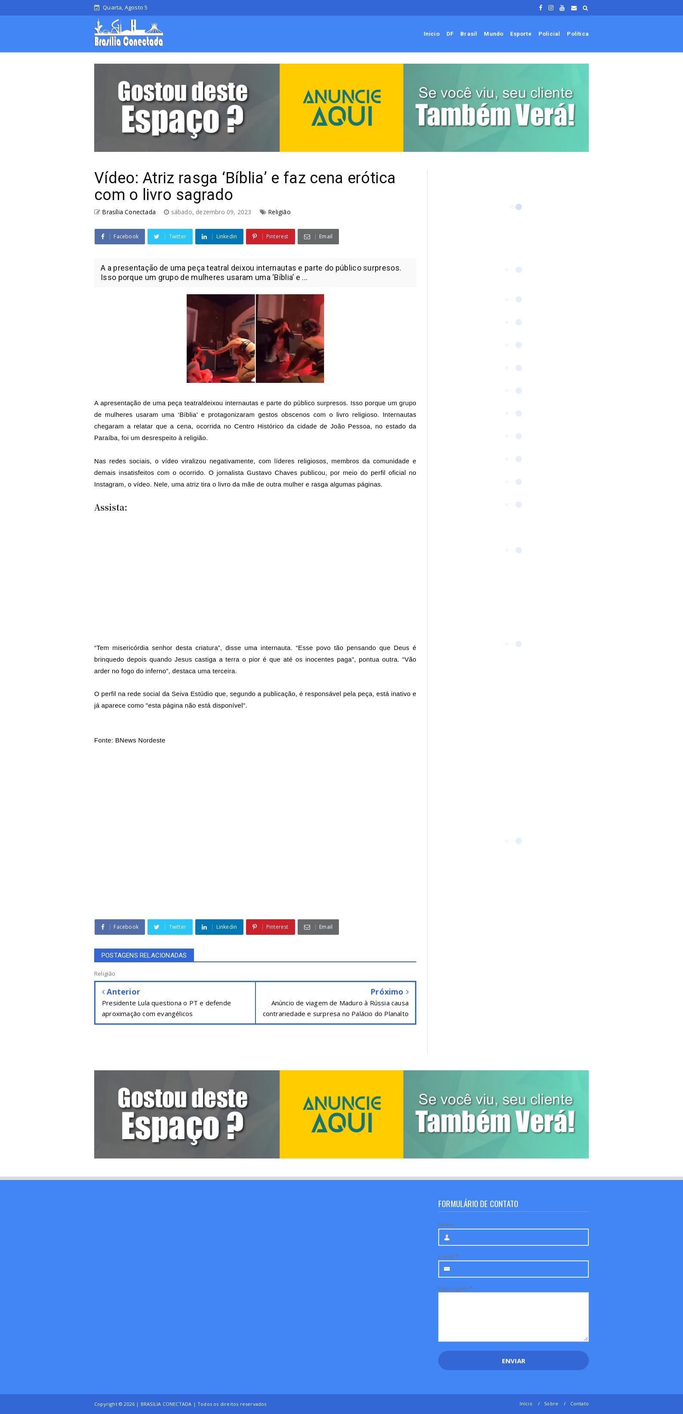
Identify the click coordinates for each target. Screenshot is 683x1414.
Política (578, 34)
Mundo (493, 34)
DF (449, 34)
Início (432, 34)
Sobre (551, 1403)
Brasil (468, 34)
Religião (279, 212)
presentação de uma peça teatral (153, 403)
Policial (549, 34)
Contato (579, 1403)
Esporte (520, 34)
